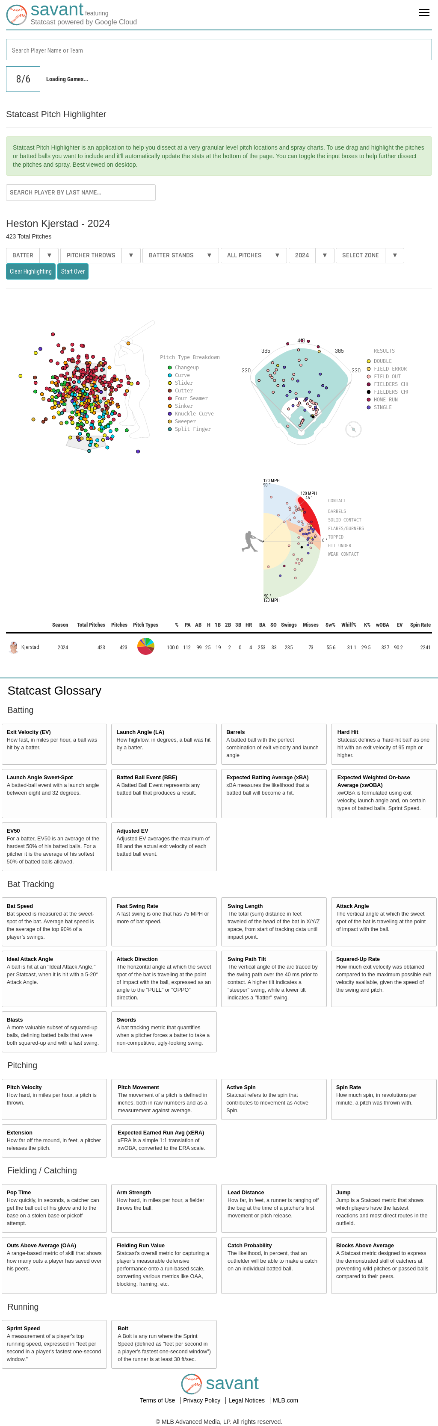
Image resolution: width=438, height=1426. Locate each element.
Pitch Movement (138, 1087)
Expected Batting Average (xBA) (267, 778)
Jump (343, 1193)
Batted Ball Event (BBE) (146, 778)
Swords (126, 1020)
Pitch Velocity (24, 1087)
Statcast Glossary (54, 690)
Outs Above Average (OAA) (41, 1246)
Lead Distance (246, 1193)
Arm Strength (133, 1193)
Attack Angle (352, 906)
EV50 (13, 831)
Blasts (15, 1020)
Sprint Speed (23, 1329)
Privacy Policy (202, 1400)
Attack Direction (137, 959)
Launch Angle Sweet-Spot (40, 778)
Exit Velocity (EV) (29, 732)
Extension (20, 1133)
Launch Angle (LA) (140, 732)
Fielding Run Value (140, 1246)
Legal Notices (247, 1400)
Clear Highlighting (31, 271)
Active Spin (241, 1087)
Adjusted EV (132, 831)
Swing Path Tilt (247, 959)
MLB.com (285, 1400)
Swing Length (245, 906)
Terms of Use (158, 1400)
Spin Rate (348, 1087)
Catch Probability (250, 1246)
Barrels (235, 732)
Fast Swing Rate (137, 906)
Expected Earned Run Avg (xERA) (161, 1133)
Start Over (73, 271)
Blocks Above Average (365, 1246)
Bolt (123, 1329)
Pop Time (19, 1193)
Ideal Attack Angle (30, 959)
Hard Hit (347, 732)
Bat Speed (20, 906)
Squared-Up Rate (358, 959)
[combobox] (219, 49)
